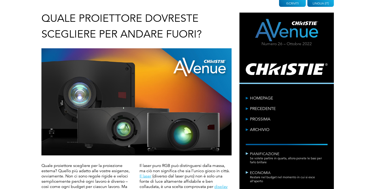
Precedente (263, 108)
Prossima (260, 119)
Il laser (145, 176)
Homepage (261, 98)
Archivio (259, 129)
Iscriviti (292, 3)
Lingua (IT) (321, 3)
